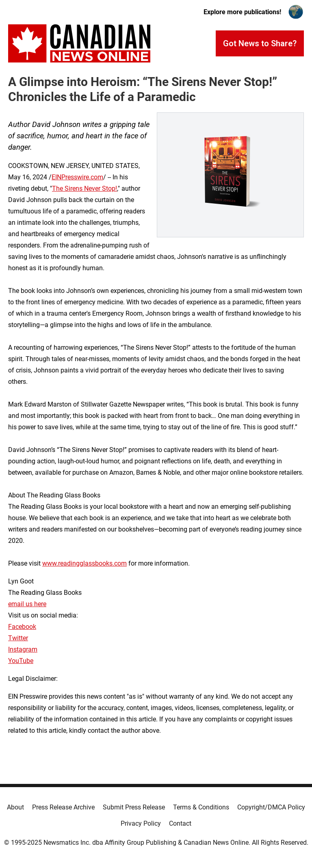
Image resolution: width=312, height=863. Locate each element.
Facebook (22, 627)
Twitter (18, 638)
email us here (27, 604)
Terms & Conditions (201, 807)
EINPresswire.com (77, 177)
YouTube (20, 661)
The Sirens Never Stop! (84, 188)
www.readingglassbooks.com (84, 563)
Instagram (22, 649)
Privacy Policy (141, 823)
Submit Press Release (134, 807)
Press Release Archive (63, 807)
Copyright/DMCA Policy (271, 807)
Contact (180, 823)
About (15, 807)
